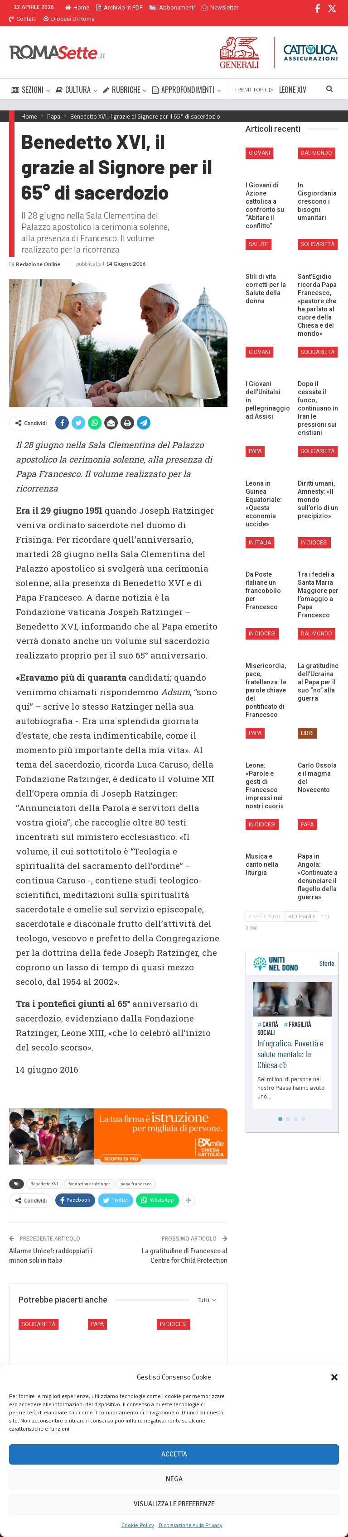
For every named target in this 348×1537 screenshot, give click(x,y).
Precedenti (264, 905)
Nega (174, 1479)
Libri (307, 722)
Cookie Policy (137, 1525)
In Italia (260, 532)
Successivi (301, 905)
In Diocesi (173, 1313)
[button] (334, 1377)
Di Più (211, 7)
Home (77, 7)
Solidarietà (38, 1313)
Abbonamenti (172, 7)
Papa (97, 1313)
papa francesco (136, 1173)
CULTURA (73, 78)
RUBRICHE (121, 78)
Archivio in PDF (119, 7)
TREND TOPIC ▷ (253, 78)
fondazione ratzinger (89, 1173)
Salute (258, 233)
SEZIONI (27, 78)
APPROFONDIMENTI (183, 78)
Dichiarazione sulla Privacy (190, 1525)
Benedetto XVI (44, 1173)
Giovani (259, 142)
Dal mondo (316, 142)
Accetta (174, 1454)
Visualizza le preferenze (174, 1504)
